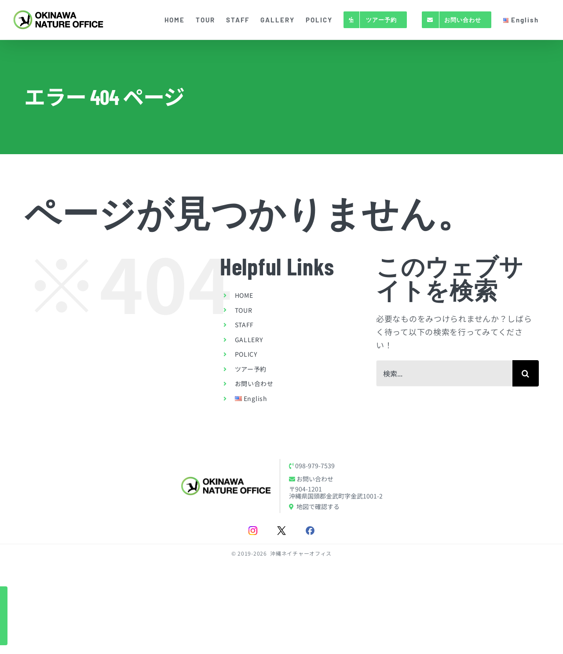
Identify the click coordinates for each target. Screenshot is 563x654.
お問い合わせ (254, 383)
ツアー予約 (251, 369)
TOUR (243, 310)
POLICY (246, 354)
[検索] (525, 373)
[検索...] (444, 373)
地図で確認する (314, 506)
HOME (244, 295)
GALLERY (249, 339)
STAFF (244, 324)
